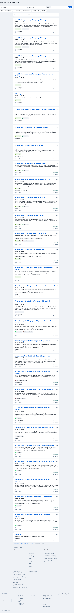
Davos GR (30, 558)
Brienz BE (30, 561)
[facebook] (59, 594)
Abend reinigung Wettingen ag (18, 551)
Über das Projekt (21, 595)
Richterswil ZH (31, 553)
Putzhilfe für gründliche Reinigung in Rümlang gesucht (32, 341)
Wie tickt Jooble (21, 601)
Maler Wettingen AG (17, 582)
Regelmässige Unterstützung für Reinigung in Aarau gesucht (34, 427)
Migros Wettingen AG (17, 579)
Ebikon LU (30, 555)
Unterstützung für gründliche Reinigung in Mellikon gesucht (34, 389)
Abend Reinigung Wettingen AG (50, 551)
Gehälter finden (46, 604)
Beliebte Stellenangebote (33, 571)
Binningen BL (31, 551)
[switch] (57, 14)
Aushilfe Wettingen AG (17, 572)
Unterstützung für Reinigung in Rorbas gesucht (30, 197)
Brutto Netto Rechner (47, 606)
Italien (30, 563)
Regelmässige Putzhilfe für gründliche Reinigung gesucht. (33, 356)
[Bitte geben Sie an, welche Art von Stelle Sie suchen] (12, 7)
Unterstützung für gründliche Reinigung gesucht (30, 233)
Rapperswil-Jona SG (32, 564)
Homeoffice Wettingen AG (18, 580)
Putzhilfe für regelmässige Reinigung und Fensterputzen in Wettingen (34, 75)
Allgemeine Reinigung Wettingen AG (50, 558)
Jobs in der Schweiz (47, 596)
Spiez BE (30, 566)
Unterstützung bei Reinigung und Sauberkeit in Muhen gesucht (32, 515)
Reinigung (18, 534)
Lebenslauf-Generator (47, 607)
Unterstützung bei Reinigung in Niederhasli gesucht (31, 127)
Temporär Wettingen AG (17, 585)
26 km (49, 7)
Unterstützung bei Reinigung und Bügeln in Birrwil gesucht (33, 496)
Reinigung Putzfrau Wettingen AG (19, 577)
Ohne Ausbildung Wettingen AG (19, 574)
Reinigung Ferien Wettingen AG (50, 556)
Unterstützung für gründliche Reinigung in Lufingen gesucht (34, 445)
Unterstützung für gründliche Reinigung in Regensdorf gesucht (32, 372)
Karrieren (19, 606)
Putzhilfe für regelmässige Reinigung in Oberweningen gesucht (32, 408)
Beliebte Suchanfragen (19, 547)
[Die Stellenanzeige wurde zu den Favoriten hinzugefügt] (57, 20)
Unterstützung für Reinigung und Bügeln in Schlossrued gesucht (33, 322)
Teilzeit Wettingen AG (17, 571)
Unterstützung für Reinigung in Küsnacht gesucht (31, 163)
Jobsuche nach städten (33, 572)
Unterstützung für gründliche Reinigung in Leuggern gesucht (34, 461)
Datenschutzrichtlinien (47, 600)
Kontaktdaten (20, 598)
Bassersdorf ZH (31, 556)
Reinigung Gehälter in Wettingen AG (20, 587)
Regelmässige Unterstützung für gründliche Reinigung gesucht (32, 480)
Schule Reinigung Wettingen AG (50, 553)
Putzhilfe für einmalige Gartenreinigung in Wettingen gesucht (35, 109)
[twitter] (66, 594)
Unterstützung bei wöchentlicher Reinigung (29, 145)
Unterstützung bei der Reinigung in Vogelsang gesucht (32, 179)
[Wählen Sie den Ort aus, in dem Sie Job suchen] (38, 7)
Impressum (45, 603)
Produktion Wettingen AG (18, 584)
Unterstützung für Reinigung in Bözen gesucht (30, 215)
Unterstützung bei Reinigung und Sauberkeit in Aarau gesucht (35, 286)
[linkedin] (69, 594)
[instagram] (62, 594)
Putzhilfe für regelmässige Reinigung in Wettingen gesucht (34, 20)
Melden (55, 32)
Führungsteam (20, 600)
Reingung (18, 94)
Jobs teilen (33, 595)
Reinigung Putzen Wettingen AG (50, 555)
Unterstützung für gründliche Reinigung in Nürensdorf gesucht (32, 302)
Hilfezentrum (20, 596)
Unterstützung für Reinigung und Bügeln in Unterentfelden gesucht (34, 268)
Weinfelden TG (31, 560)
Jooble (8, 610)
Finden (70, 7)
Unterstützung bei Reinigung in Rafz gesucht (29, 250)
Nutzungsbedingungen (47, 598)
